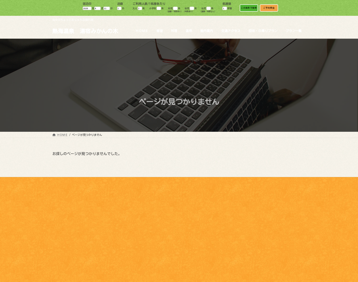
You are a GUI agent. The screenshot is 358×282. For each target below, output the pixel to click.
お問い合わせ (254, 181)
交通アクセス (64, 268)
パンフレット (228, 181)
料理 (59, 244)
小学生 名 (156, 8)
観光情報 (189, 181)
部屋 (227, 8)
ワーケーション (282, 181)
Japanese (314, 186)
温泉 (59, 249)
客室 (59, 239)
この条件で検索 (249, 8)
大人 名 (139, 8)
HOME (59, 234)
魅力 (207, 181)
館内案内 (61, 253)
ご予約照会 (269, 8)
